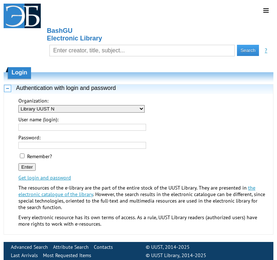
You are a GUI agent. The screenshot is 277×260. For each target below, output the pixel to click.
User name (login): (38, 119)
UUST (157, 244)
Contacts (103, 244)
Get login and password (44, 177)
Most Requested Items (67, 252)
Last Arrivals (24, 252)
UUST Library (165, 252)
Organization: (33, 101)
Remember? (39, 156)
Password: (29, 137)
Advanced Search (29, 244)
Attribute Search (71, 244)
